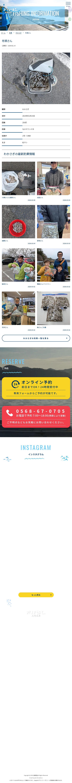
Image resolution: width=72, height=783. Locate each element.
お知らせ (5, 732)
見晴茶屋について (8, 711)
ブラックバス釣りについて (12, 666)
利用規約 (52, 780)
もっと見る (36, 595)
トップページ (7, 655)
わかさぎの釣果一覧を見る (36, 338)
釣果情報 (7, 671)
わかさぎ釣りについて (10, 677)
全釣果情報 (6, 687)
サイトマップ (7, 766)
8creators (40, 778)
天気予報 (5, 755)
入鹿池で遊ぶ (7, 661)
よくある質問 (7, 705)
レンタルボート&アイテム (11, 693)
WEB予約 (5, 739)
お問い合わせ (7, 745)
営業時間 (7, 716)
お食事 (4, 700)
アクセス (5, 721)
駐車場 (4, 727)
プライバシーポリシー (10, 761)
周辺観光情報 (7, 750)
